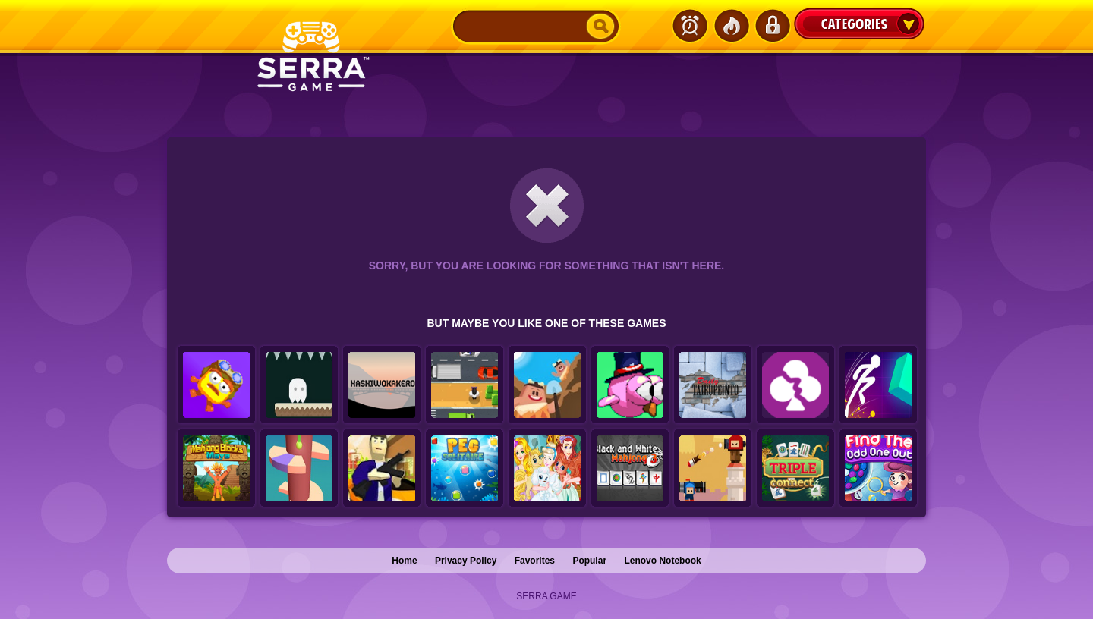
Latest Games (690, 26)
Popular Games (731, 26)
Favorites (535, 560)
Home (404, 560)
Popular (589, 560)
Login (772, 26)
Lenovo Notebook (662, 560)
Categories (859, 23)
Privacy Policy (465, 560)
